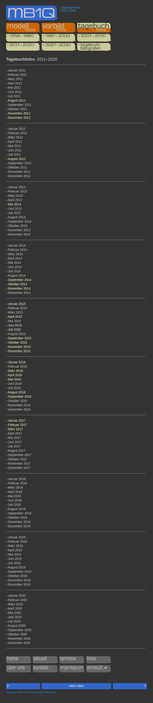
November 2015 (19, 347)
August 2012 (17, 159)
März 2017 (15, 429)
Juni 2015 (15, 325)
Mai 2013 (14, 204)
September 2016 (20, 396)
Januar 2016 (17, 362)
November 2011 (19, 113)
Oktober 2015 (17, 342)
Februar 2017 (17, 425)
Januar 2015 (17, 304)
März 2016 (15, 371)
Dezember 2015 (19, 351)
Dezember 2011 (19, 117)
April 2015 (15, 316)
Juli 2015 (14, 329)
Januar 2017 (17, 420)
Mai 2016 (14, 379)
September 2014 (20, 280)
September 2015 (20, 338)
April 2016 (15, 375)
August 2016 (17, 392)
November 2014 (19, 288)
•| (145, 686)
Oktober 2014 (17, 284)
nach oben (76, 686)
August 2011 (17, 100)
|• (8, 686)
